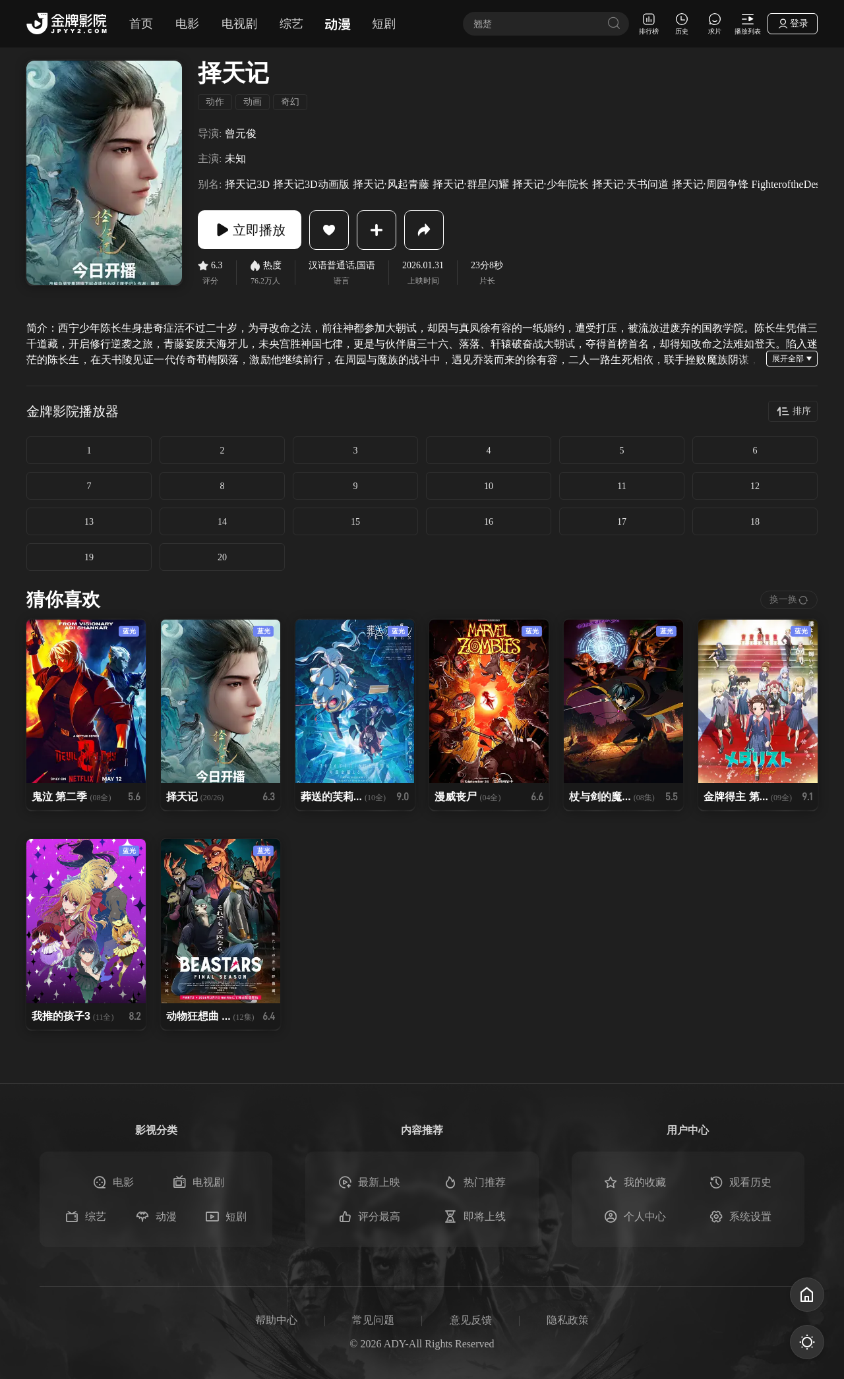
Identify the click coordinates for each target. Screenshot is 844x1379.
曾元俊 (240, 133)
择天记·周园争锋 (710, 184)
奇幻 (290, 102)
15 (355, 522)
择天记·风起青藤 (391, 184)
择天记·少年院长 (550, 184)
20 (222, 557)
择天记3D (247, 184)
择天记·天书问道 (630, 184)
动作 (215, 102)
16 (488, 522)
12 (755, 486)
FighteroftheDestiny (794, 184)
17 (621, 522)
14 (222, 522)
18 (755, 522)
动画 (252, 102)
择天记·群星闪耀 (471, 184)
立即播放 (250, 230)
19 (89, 557)
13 (89, 522)
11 (621, 486)
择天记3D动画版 (311, 184)
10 (488, 486)
